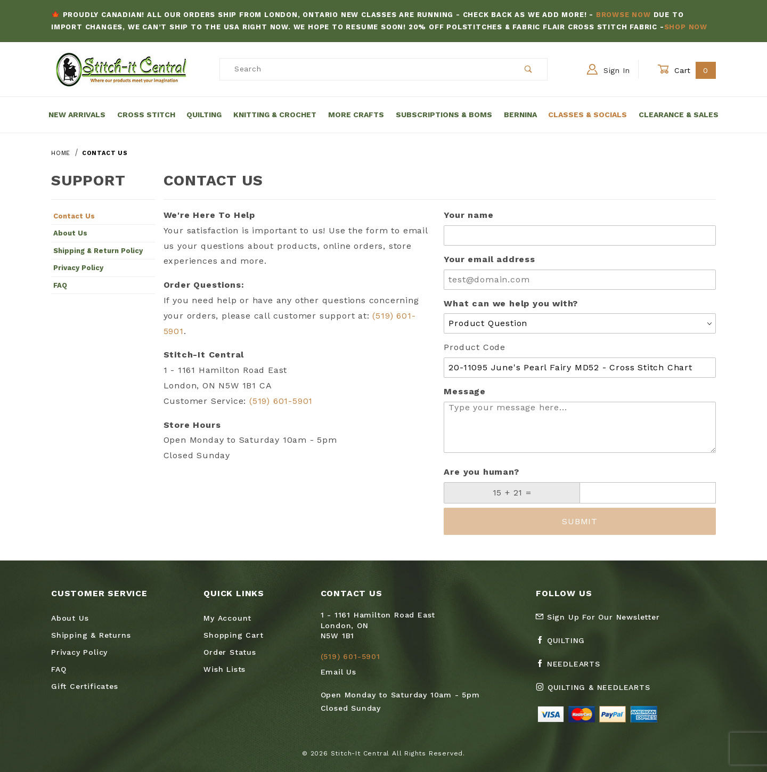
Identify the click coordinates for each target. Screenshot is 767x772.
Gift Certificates (84, 686)
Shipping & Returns (90, 635)
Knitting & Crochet (274, 114)
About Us (70, 233)
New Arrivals (76, 114)
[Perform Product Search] (528, 69)
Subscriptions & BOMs (444, 114)
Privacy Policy (78, 268)
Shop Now (685, 27)
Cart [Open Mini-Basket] (686, 70)
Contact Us (74, 216)
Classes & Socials (587, 114)
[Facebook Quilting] (564, 644)
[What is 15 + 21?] (512, 492)
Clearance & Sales (679, 114)
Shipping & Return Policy (98, 251)
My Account (227, 618)
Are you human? (481, 472)
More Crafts (356, 114)
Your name (468, 215)
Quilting (204, 114)
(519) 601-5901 (281, 401)
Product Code (474, 347)
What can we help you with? (511, 303)
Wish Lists (224, 669)
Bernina (520, 114)
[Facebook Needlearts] (572, 668)
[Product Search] (365, 69)
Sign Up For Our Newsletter (597, 617)
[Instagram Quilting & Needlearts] (597, 691)
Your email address (489, 259)
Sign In (608, 69)
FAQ (60, 285)
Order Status (229, 652)
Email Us (338, 672)
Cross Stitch (146, 114)
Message (465, 391)
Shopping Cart (233, 635)
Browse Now (623, 15)
